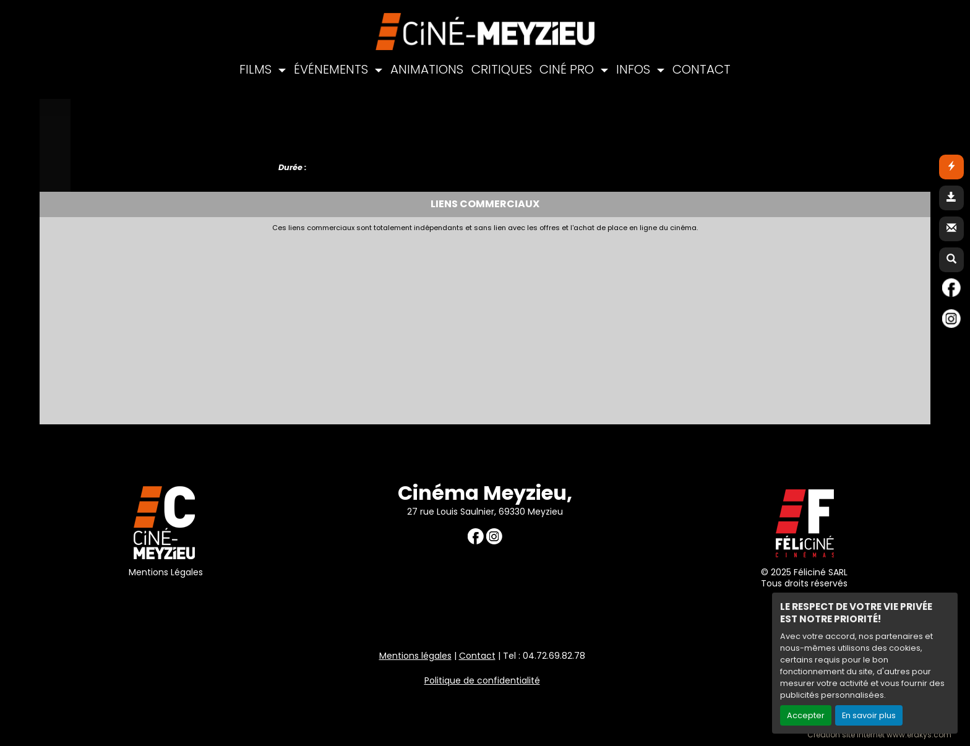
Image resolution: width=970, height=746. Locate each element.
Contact (477, 656)
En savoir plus (869, 715)
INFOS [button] (634, 69)
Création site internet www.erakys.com (879, 735)
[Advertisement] (346, 324)
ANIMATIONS (426, 69)
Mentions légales (415, 656)
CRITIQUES (501, 69)
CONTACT (701, 69)
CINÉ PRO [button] (568, 69)
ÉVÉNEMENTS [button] (332, 69)
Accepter (806, 715)
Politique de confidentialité (482, 680)
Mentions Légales (166, 572)
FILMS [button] (257, 69)
